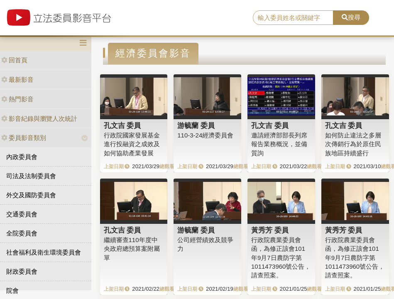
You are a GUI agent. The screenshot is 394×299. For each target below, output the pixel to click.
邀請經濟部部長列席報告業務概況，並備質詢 (279, 144)
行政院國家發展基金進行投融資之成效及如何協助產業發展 (132, 144)
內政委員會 (21, 156)
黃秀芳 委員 (270, 230)
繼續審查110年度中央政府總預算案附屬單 (132, 248)
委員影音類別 (23, 137)
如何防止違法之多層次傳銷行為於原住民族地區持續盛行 (353, 144)
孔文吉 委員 (122, 125)
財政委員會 (21, 271)
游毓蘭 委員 (196, 125)
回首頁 (14, 60)
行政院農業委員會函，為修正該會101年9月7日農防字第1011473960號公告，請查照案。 (281, 257)
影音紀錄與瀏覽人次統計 (39, 118)
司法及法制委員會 (31, 175)
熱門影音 (17, 99)
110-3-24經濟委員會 (205, 135)
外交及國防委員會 (31, 195)
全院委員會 (21, 233)
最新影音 (17, 79)
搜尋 (351, 17)
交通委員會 (21, 214)
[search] (293, 17)
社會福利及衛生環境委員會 (43, 252)
